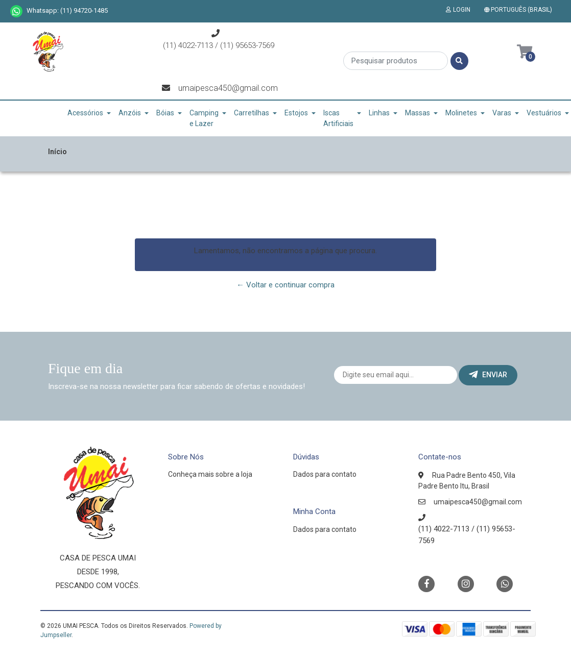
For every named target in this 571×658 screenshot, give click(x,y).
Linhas (379, 113)
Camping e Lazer (204, 118)
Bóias (165, 113)
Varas (501, 113)
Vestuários (544, 113)
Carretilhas (251, 113)
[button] (520, 9)
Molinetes (461, 113)
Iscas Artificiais (338, 118)
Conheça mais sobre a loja (210, 474)
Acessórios (85, 113)
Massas (417, 113)
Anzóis (129, 113)
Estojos (296, 113)
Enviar (488, 375)
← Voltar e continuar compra (285, 284)
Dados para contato (324, 474)
